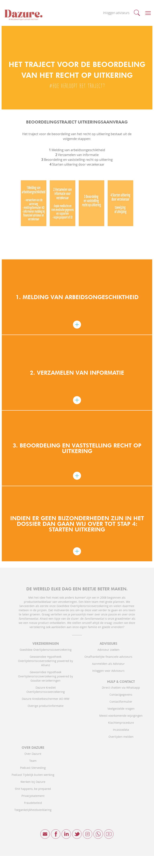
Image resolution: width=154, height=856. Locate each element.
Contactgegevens (120, 695)
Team (32, 761)
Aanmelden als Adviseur (108, 664)
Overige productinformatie (46, 706)
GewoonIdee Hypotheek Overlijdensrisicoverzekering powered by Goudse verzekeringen (45, 676)
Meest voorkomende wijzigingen (121, 716)
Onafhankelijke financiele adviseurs (108, 657)
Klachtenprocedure (121, 723)
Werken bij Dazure (32, 782)
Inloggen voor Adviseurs (108, 671)
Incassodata (121, 730)
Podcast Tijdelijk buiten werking (33, 775)
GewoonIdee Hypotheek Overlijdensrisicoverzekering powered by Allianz (45, 661)
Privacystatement (33, 796)
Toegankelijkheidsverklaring (33, 810)
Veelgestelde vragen (121, 709)
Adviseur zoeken (108, 650)
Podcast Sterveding (33, 768)
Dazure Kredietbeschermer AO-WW (45, 699)
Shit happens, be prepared (33, 789)
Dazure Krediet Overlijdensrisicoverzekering (45, 690)
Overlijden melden (121, 737)
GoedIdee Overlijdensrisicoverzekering (46, 650)
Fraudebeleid (33, 803)
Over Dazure (32, 754)
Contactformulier (120, 702)
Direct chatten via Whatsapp (121, 688)
